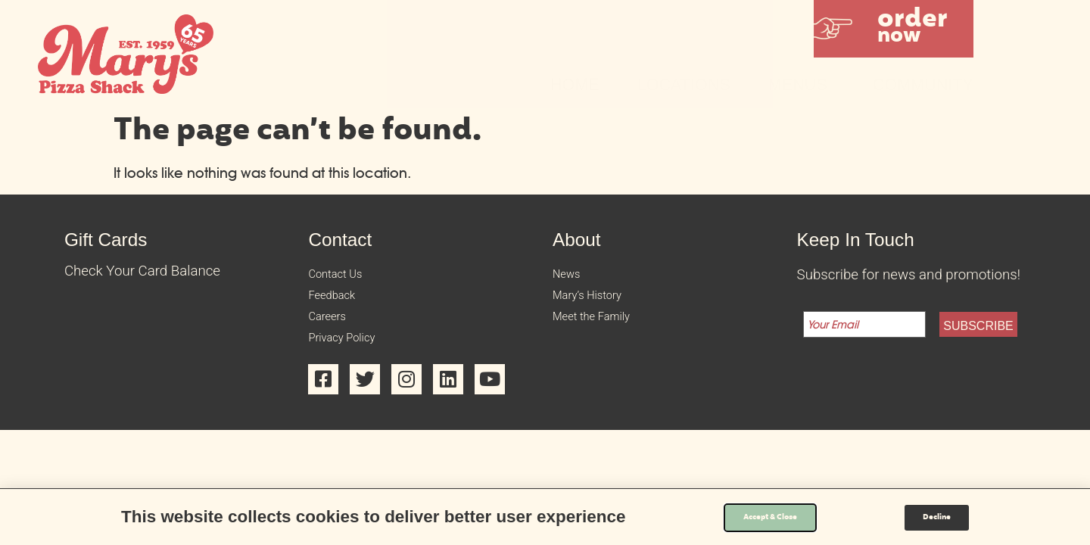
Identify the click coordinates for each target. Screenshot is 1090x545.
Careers (332, 328)
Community (923, 84)
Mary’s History (597, 302)
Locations (683, 84)
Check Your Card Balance (142, 271)
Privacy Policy (351, 354)
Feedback (338, 302)
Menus (801, 84)
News (570, 277)
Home (575, 84)
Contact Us (342, 277)
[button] (893, 29)
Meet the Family (602, 328)
